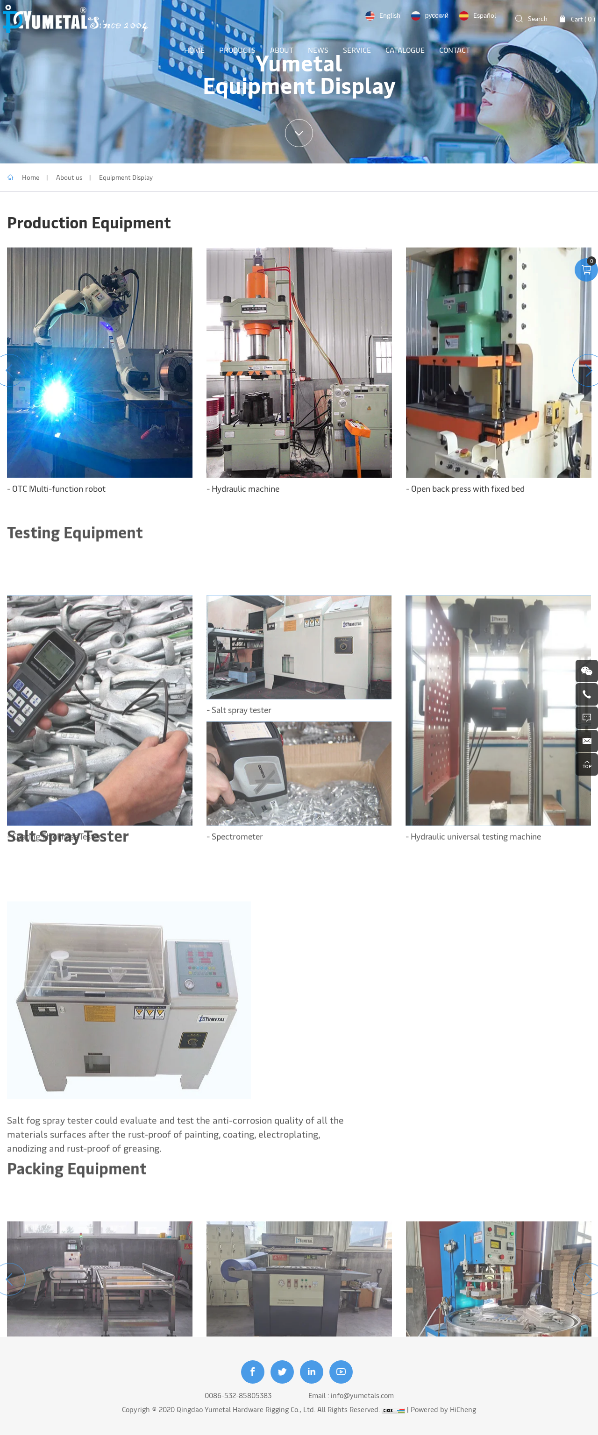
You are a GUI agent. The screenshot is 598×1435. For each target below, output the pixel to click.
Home (30, 177)
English (389, 15)
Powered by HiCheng (443, 1409)
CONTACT (454, 49)
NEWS (318, 49)
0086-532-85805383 (238, 1395)
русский (436, 15)
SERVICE (357, 49)
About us (69, 177)
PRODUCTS (237, 49)
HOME (194, 49)
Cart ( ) (583, 18)
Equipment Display (126, 177)
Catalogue (405, 49)
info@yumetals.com (362, 1395)
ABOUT (281, 49)
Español (484, 15)
